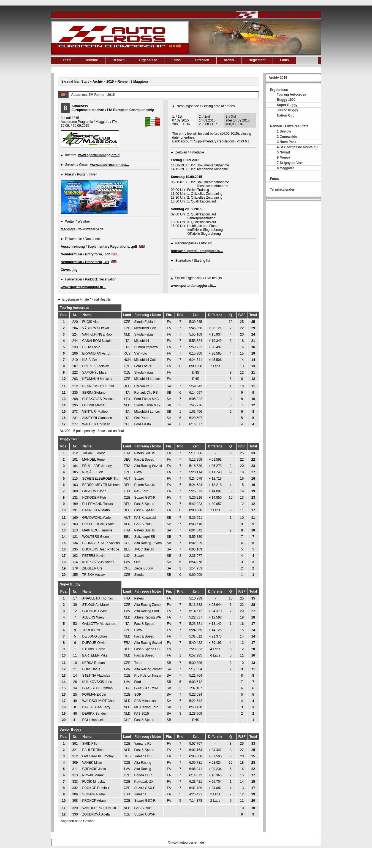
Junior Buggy (287, 110)
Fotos (176, 60)
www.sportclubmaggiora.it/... (83, 287)
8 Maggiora (285, 168)
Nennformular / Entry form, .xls (85, 262)
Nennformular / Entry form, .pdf (85, 254)
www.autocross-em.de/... (109, 165)
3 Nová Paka (287, 142)
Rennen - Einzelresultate (289, 126)
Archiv (229, 60)
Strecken (202, 60)
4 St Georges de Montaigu (297, 147)
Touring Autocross (291, 94)
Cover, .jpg (69, 270)
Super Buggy (287, 105)
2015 (110, 81)
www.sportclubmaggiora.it (99, 155)
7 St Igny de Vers (290, 163)
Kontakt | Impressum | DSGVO (292, 15)
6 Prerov (283, 158)
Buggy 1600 (286, 100)
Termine (91, 60)
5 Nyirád (283, 152)
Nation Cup (286, 115)
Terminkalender (282, 189)
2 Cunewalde (287, 137)
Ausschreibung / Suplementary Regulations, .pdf (99, 247)
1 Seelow (284, 131)
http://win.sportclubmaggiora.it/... (197, 251)
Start (67, 60)
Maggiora (68, 229)
